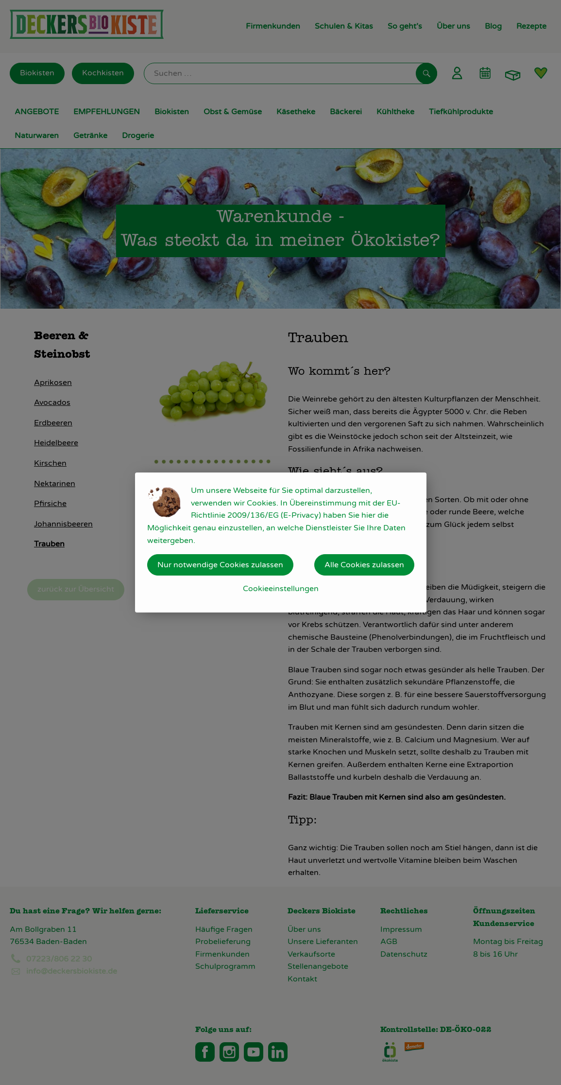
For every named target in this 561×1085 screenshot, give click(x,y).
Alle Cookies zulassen (364, 565)
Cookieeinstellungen (281, 589)
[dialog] (280, 542)
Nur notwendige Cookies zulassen (220, 565)
